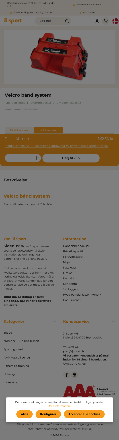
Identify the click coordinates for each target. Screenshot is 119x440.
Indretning (11, 382)
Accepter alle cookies (84, 414)
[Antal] (23, 158)
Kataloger (69, 267)
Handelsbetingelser (76, 246)
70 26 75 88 (71, 347)
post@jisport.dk (73, 351)
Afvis (24, 414)
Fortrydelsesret (73, 256)
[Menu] (89, 21)
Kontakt (68, 278)
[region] (59, 57)
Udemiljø (10, 374)
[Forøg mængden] (36, 158)
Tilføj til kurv (69, 158)
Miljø (66, 262)
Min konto (70, 283)
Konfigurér (48, 414)
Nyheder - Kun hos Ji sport (21, 341)
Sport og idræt (13, 349)
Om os (67, 273)
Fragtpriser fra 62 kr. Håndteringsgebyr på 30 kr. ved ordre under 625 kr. (56, 146)
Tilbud (8, 332)
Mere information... (59, 406)
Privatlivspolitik (73, 251)
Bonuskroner (72, 300)
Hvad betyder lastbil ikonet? (82, 294)
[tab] (15, 180)
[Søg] (67, 21)
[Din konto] (97, 21)
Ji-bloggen (70, 289)
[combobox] (49, 21)
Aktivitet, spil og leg (17, 357)
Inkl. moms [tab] (48, 130)
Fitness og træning (16, 366)
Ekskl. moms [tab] (19, 130)
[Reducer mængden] (9, 158)
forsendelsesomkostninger (68, 424)
